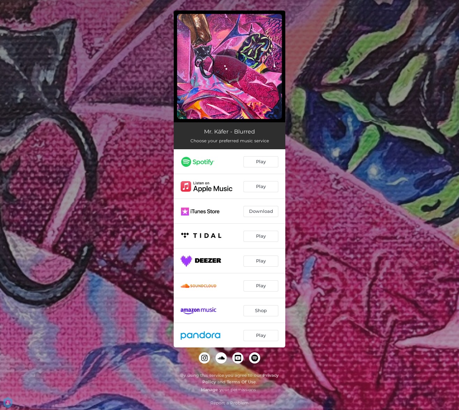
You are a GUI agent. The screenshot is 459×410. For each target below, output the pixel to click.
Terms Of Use (241, 381)
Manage (209, 389)
